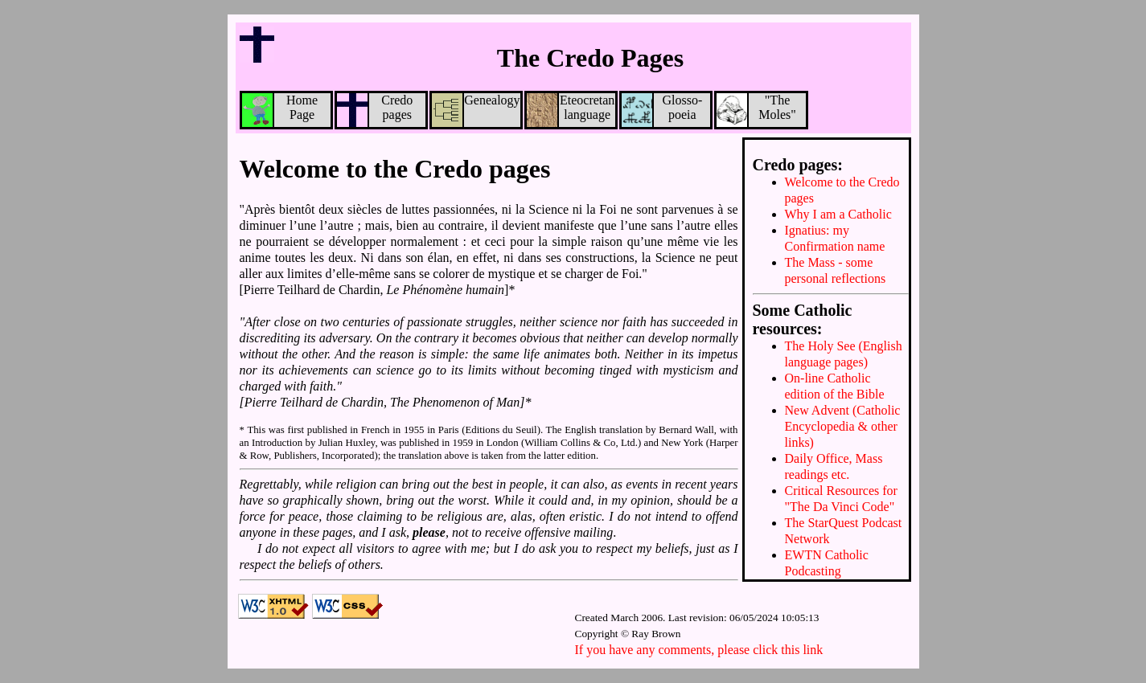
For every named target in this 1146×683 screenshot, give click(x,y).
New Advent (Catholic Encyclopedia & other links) (843, 426)
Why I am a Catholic (838, 214)
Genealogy (476, 110)
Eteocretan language (570, 110)
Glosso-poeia (662, 110)
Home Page (280, 110)
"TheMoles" (756, 110)
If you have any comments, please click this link (699, 649)
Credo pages (375, 110)
